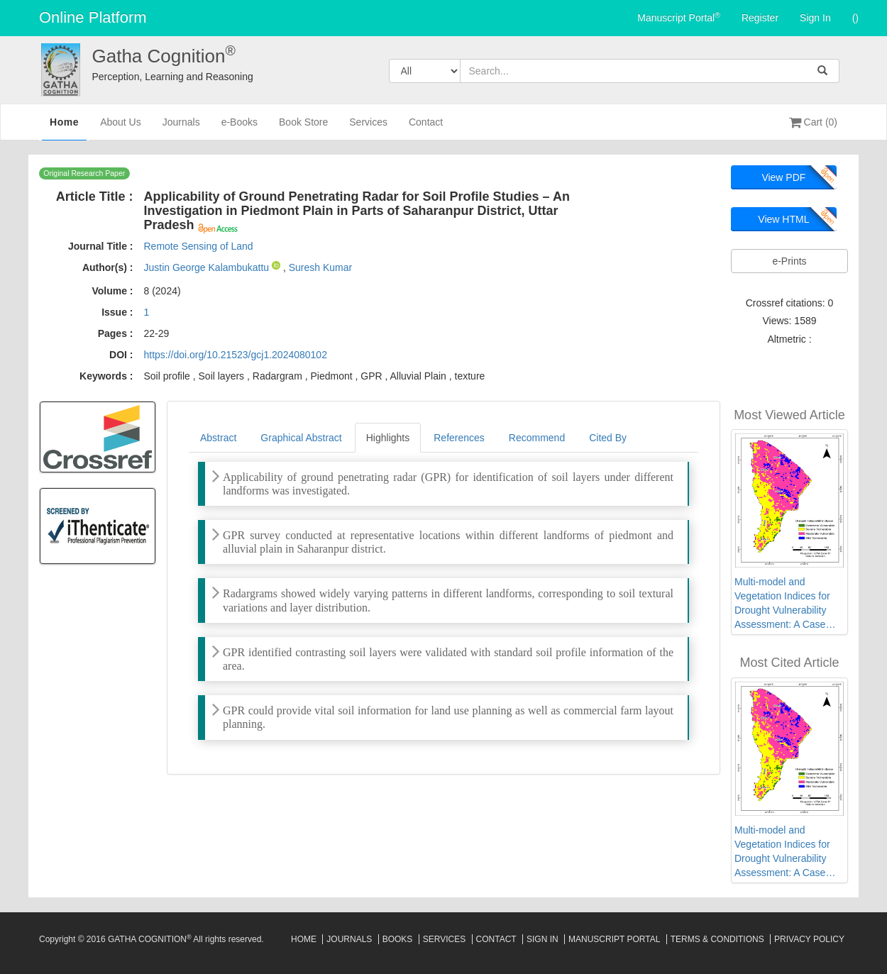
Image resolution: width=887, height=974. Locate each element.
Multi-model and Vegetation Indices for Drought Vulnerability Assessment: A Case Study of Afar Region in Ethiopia (785, 603)
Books (397, 939)
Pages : (115, 333)
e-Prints (789, 261)
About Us (120, 128)
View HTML (783, 219)
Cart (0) (813, 122)
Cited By (608, 437)
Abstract (218, 437)
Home (64, 127)
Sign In (815, 17)
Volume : (112, 291)
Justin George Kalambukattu (207, 267)
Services (368, 128)
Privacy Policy (809, 939)
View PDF (783, 177)
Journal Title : (100, 246)
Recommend (537, 437)
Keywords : (106, 376)
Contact (425, 128)
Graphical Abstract (300, 437)
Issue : (117, 312)
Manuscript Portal (678, 17)
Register (760, 17)
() (855, 17)
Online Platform (93, 17)
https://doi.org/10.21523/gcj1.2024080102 (234, 354)
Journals (181, 128)
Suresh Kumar (320, 267)
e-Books (239, 128)
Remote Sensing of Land (198, 246)
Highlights (387, 437)
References (459, 437)
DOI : (121, 354)
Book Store (303, 128)
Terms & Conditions (717, 939)
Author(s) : (107, 267)
